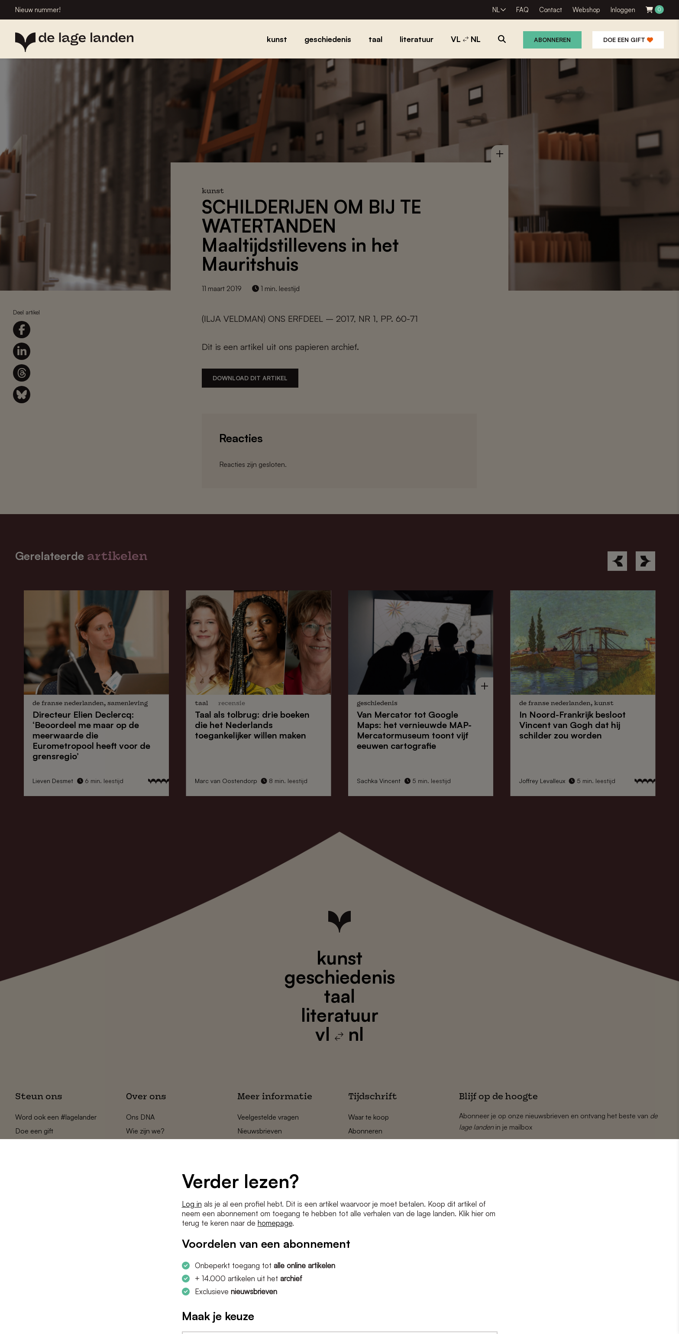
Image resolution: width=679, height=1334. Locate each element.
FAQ (522, 10)
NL (496, 10)
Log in (192, 1203)
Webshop (586, 10)
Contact (550, 10)
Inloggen (623, 10)
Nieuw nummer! (38, 10)
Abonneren (552, 39)
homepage (275, 1222)
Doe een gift (628, 39)
